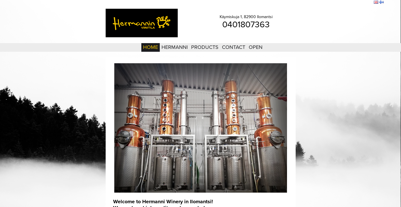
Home (150, 47)
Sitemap (351, 3)
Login (337, 3)
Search (365, 3)
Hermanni (174, 47)
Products (204, 47)
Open (256, 47)
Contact (233, 47)
